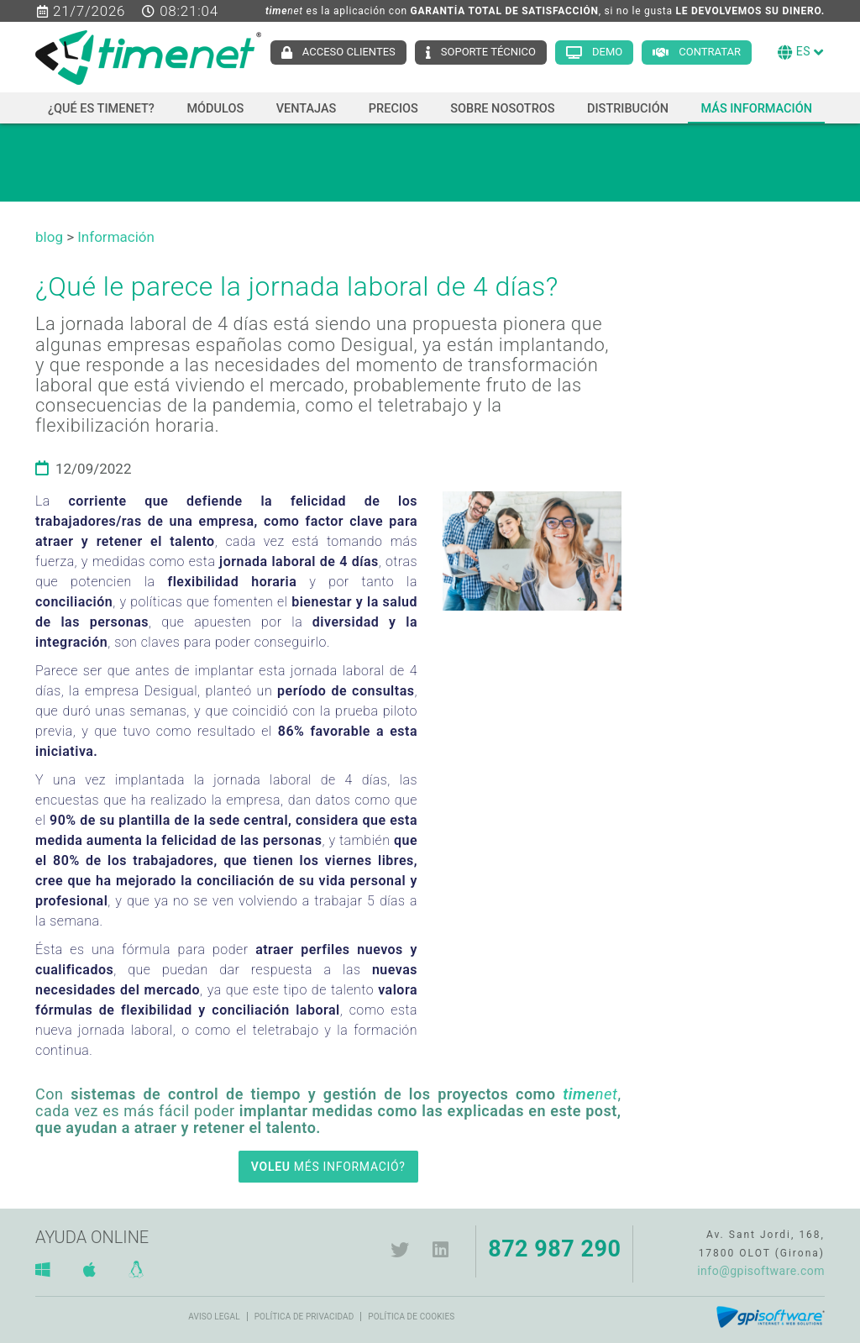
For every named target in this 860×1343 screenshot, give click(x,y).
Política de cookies (411, 1316)
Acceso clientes (349, 51)
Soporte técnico (488, 51)
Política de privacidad (304, 1316)
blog (49, 236)
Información (116, 236)
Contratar (710, 51)
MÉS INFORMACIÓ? (328, 1166)
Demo (607, 51)
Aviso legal (213, 1316)
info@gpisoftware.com (761, 1270)
